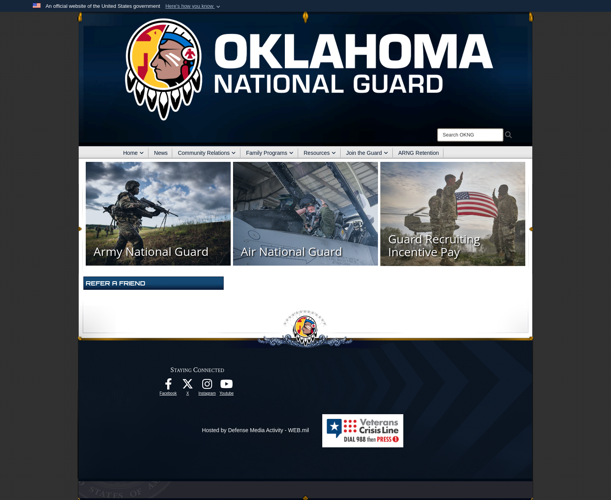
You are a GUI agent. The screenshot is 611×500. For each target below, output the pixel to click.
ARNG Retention (418, 153)
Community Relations (207, 153)
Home (133, 153)
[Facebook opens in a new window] (168, 386)
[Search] (470, 135)
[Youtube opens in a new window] (227, 386)
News (161, 153)
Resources (320, 153)
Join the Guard (367, 153)
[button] (193, 6)
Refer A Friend (115, 283)
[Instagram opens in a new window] (207, 386)
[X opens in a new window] (188, 386)
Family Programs (269, 153)
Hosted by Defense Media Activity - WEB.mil (255, 430)
